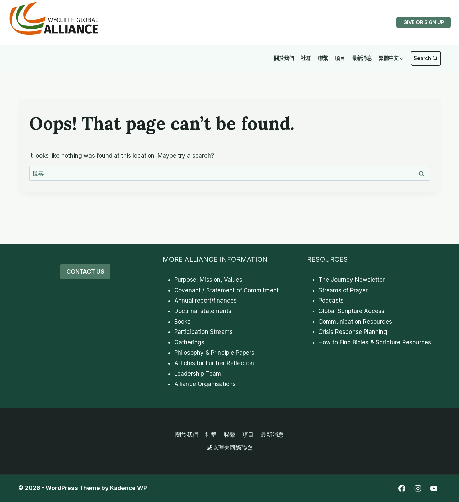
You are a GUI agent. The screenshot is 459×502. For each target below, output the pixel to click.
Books (182, 321)
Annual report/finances (205, 300)
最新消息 (362, 58)
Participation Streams (203, 331)
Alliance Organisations (205, 383)
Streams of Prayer (343, 290)
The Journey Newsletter (351, 279)
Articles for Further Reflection (214, 363)
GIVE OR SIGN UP (423, 22)
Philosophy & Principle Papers (214, 352)
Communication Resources (355, 321)
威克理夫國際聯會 (230, 447)
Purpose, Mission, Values (208, 279)
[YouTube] (434, 489)
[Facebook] (402, 489)
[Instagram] (418, 489)
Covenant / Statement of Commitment (226, 290)
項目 (340, 58)
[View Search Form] (426, 58)
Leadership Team (197, 373)
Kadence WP (128, 488)
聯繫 (323, 58)
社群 (306, 58)
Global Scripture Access (351, 311)
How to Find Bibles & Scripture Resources (374, 342)
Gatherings (189, 342)
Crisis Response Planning (352, 331)
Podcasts (331, 300)
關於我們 (284, 58)
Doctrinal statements (202, 311)
